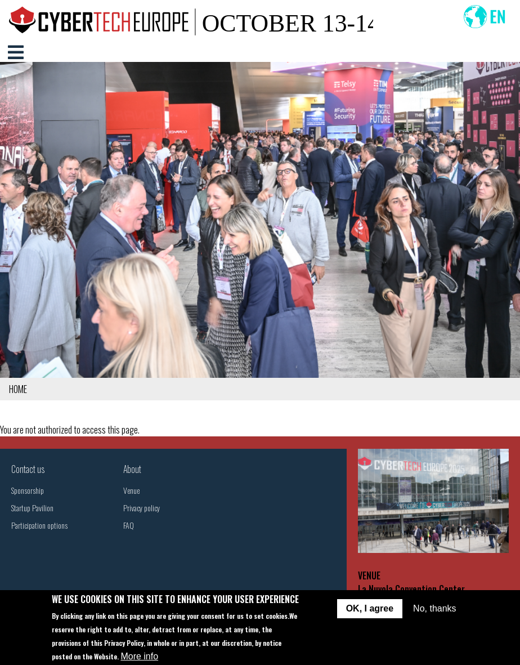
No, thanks (434, 608)
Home (18, 389)
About (132, 469)
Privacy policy (141, 508)
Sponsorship (27, 490)
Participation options (39, 525)
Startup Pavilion (32, 508)
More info (139, 656)
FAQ (128, 525)
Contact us (27, 469)
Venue (131, 490)
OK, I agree (369, 608)
